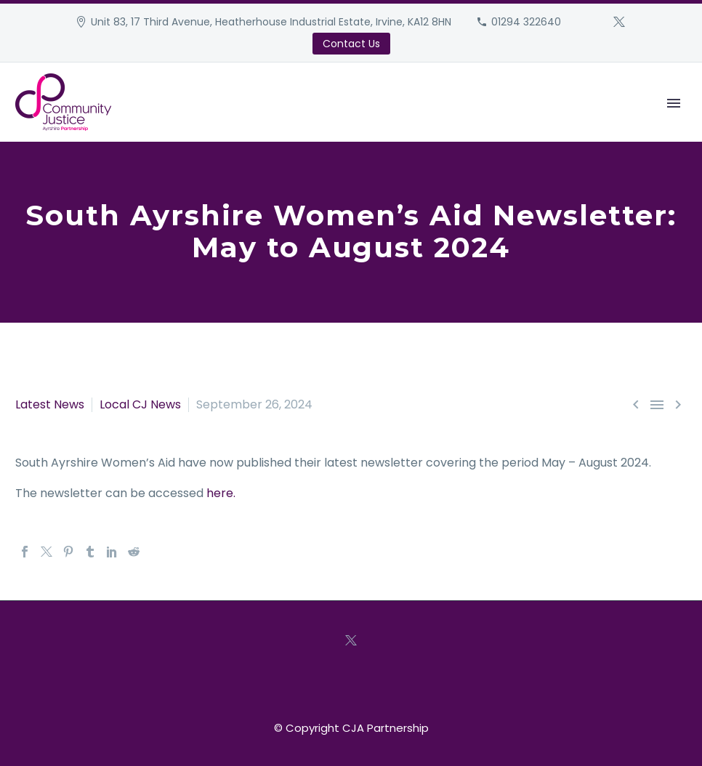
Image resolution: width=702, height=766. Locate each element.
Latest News (49, 404)
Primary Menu (673, 103)
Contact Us (351, 43)
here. (220, 493)
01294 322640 (526, 22)
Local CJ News (140, 404)
